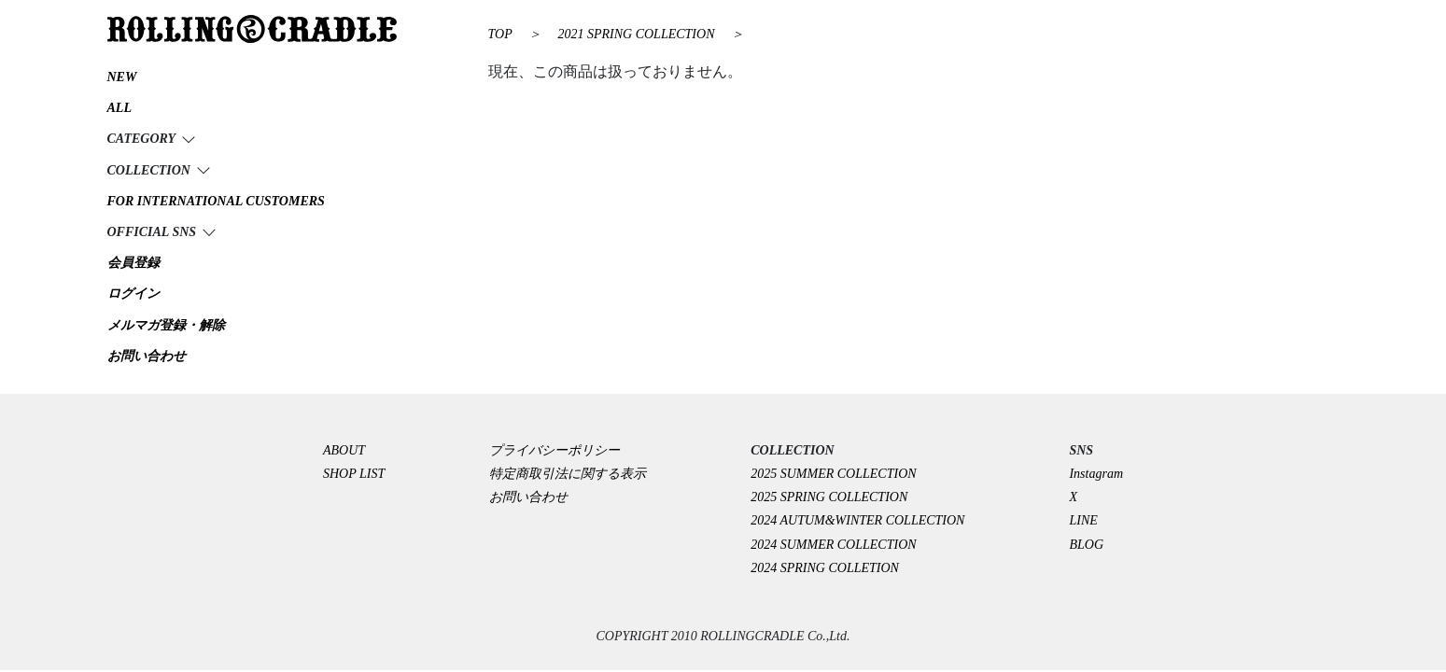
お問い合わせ (528, 497)
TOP (500, 34)
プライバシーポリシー (561, 450)
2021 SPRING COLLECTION (637, 34)
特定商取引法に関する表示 (567, 474)
